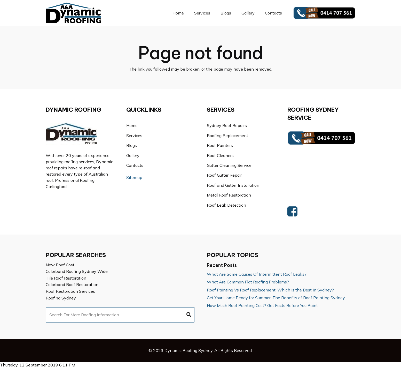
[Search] (188, 314)
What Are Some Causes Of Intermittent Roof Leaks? (256, 274)
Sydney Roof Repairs (227, 125)
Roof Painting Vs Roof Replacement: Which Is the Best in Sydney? (270, 289)
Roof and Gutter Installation (233, 185)
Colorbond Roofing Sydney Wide (77, 271)
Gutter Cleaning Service (229, 165)
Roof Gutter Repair (224, 175)
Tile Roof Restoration (66, 278)
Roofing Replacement (227, 135)
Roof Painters (220, 145)
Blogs (131, 145)
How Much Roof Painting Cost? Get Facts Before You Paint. (263, 305)
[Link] (73, 13)
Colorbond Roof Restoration (72, 284)
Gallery (132, 155)
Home (132, 125)
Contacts (134, 165)
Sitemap (134, 177)
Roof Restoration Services (70, 291)
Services (134, 135)
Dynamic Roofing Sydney (188, 350)
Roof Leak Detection (226, 205)
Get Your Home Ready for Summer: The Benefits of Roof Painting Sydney (276, 297)
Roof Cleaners (220, 155)
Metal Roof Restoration (229, 195)
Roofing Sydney (61, 298)
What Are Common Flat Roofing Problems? (248, 281)
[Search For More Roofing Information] (120, 314)
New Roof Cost (60, 264)
